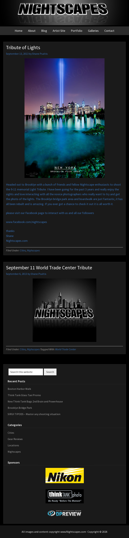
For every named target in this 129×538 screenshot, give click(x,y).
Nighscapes (33, 250)
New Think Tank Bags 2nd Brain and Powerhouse (35, 401)
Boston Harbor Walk (19, 388)
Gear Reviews (15, 439)
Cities (23, 250)
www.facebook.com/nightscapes (26, 222)
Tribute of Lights (23, 47)
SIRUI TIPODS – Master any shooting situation (34, 414)
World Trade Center (65, 349)
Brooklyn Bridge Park (20, 407)
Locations (13, 445)
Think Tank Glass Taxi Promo (24, 395)
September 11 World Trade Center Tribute (49, 267)
